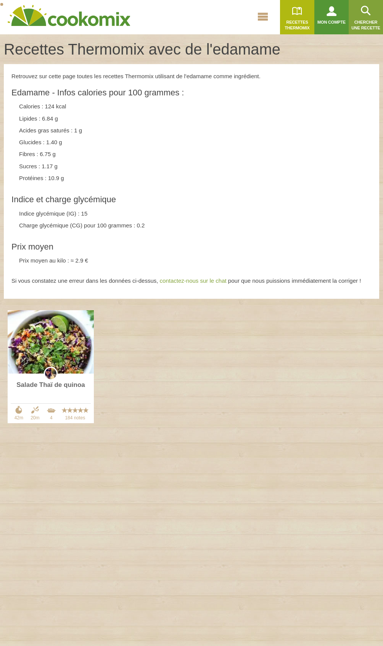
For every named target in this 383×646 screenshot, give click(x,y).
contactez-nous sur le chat (193, 280)
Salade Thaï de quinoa (50, 384)
